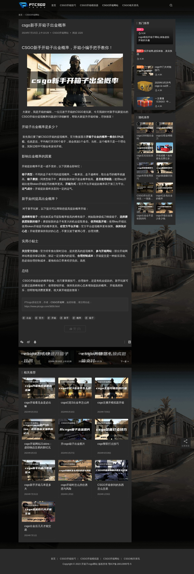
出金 (28, 318)
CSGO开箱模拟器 (92, 5)
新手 (66, 318)
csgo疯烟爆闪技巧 (164, 177)
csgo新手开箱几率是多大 (37, 486)
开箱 (53, 318)
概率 (79, 318)
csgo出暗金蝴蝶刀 (164, 137)
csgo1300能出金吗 (145, 137)
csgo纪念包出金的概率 (164, 197)
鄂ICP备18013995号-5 (119, 564)
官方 (41, 318)
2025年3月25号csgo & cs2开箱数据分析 (163, 85)
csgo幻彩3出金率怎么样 (75, 402)
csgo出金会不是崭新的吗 (145, 217)
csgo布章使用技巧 (145, 177)
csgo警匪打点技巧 (108, 443)
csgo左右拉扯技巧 (145, 157)
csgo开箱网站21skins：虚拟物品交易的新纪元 (38, 445)
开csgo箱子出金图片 (73, 443)
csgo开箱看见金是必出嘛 (37, 404)
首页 (56, 5)
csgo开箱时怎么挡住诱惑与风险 (74, 486)
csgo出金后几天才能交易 (37, 528)
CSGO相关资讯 (133, 5)
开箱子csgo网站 (89, 564)
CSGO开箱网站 (113, 5)
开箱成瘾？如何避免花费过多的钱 (164, 157)
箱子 (91, 318)
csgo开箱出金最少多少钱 (164, 217)
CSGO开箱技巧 (71, 5)
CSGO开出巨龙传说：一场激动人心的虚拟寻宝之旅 (145, 197)
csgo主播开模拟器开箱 (110, 402)
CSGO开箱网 (57, 302)
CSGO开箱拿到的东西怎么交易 (110, 486)
